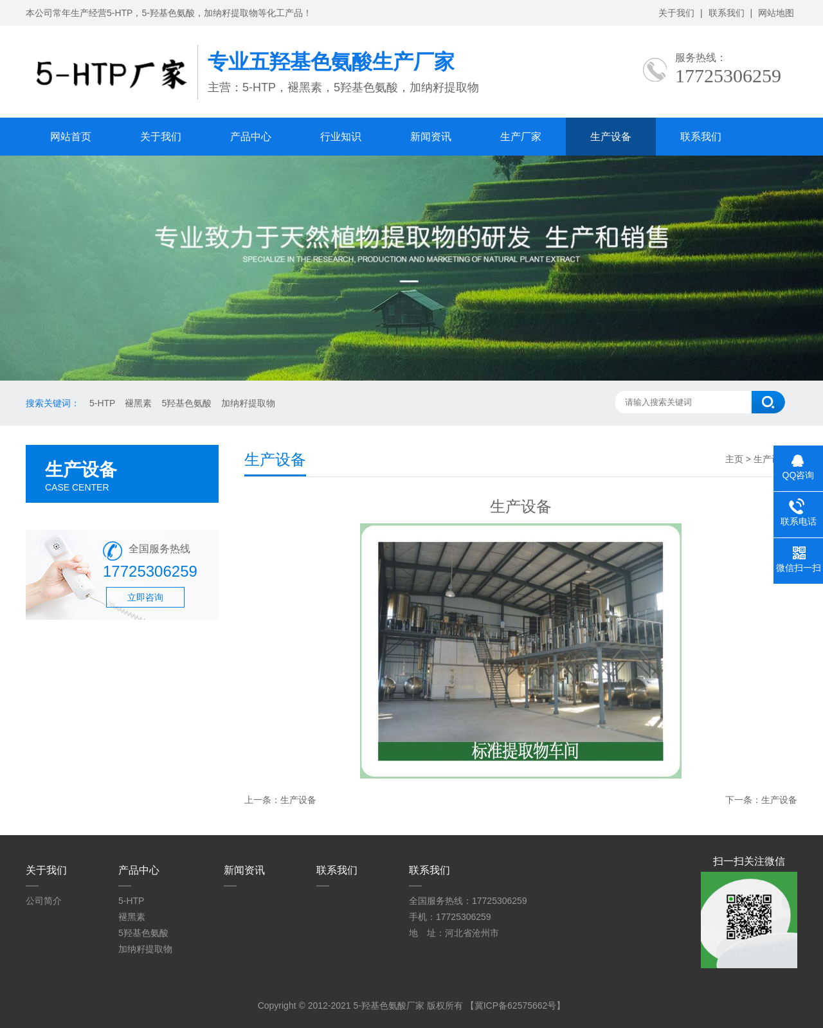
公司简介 (44, 901)
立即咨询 (145, 597)
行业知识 (340, 136)
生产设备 (610, 136)
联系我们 (727, 13)
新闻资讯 (430, 136)
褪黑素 (138, 403)
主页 (734, 459)
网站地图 (776, 13)
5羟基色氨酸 (186, 403)
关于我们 (676, 13)
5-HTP (102, 403)
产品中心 (250, 136)
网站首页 (70, 136)
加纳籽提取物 (248, 403)
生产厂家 (520, 136)
